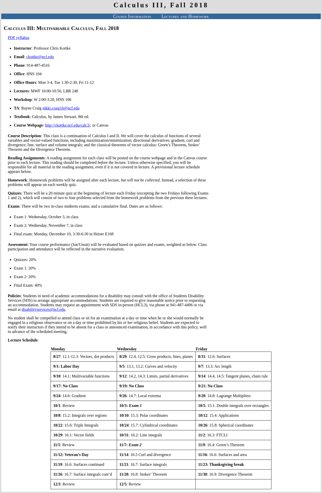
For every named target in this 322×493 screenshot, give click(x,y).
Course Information (132, 16)
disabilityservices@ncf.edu (43, 309)
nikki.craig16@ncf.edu (61, 108)
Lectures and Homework (185, 16)
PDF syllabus (18, 37)
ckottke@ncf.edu (40, 57)
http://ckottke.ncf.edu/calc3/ (67, 125)
